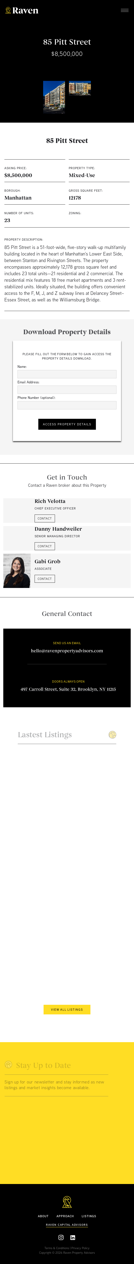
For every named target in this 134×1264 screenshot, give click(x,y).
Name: (22, 366)
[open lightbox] (54, 97)
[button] (125, 11)
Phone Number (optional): (36, 397)
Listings (89, 1216)
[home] (21, 11)
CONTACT (45, 518)
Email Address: (28, 382)
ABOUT (43, 1216)
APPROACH (65, 1216)
